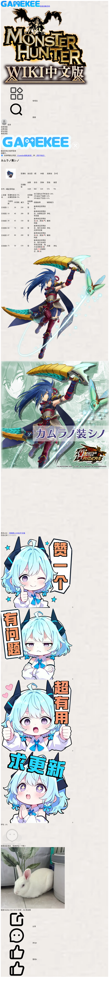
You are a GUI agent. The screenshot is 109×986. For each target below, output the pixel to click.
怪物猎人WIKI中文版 (17, 533)
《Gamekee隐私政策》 (24, 155)
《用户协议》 (40, 155)
